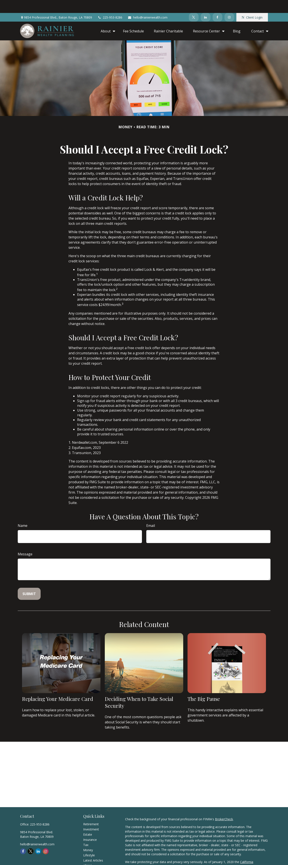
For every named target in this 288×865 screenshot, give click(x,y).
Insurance (90, 827)
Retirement (91, 811)
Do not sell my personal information (150, 858)
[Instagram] (229, 4)
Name (22, 512)
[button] (107, 18)
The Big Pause (204, 685)
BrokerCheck (224, 806)
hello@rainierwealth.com (147, 4)
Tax (85, 832)
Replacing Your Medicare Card (57, 685)
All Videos (90, 853)
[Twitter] (194, 4)
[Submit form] (29, 581)
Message (25, 541)
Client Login (252, 4)
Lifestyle (89, 842)
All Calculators (93, 858)
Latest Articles (93, 847)
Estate (87, 821)
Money (88, 837)
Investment (91, 816)
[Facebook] (217, 4)
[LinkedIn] (205, 4)
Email (150, 512)
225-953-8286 (109, 4)
